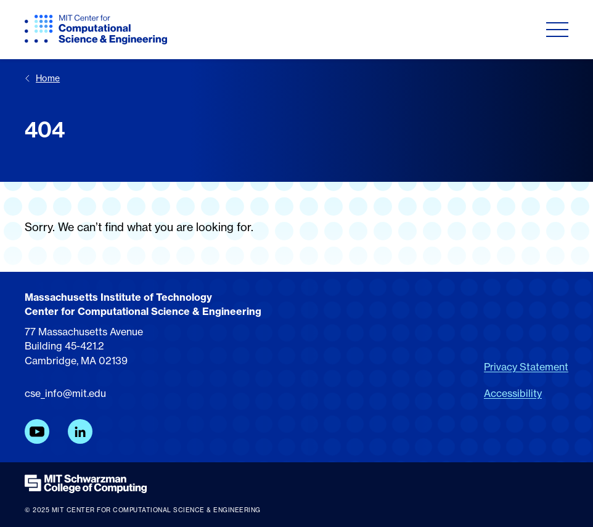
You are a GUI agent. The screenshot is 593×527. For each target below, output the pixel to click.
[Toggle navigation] (557, 29)
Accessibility (513, 393)
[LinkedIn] (80, 431)
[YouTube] (37, 431)
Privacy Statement (526, 367)
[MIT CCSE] (96, 29)
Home (42, 78)
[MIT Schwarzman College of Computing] (296, 484)
